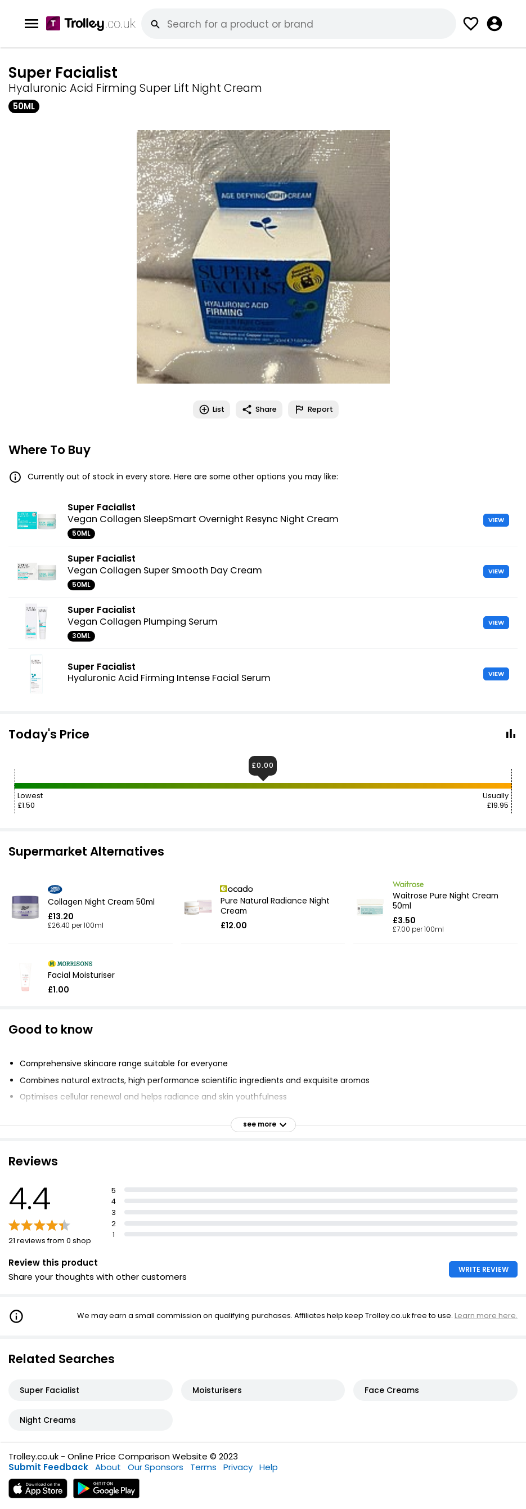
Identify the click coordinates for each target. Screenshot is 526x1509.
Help (268, 1467)
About (108, 1467)
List (211, 409)
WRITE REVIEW (483, 1269)
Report (313, 409)
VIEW (496, 519)
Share (259, 409)
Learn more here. (486, 1315)
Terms (203, 1467)
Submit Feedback (48, 1467)
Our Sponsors (155, 1467)
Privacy (238, 1467)
